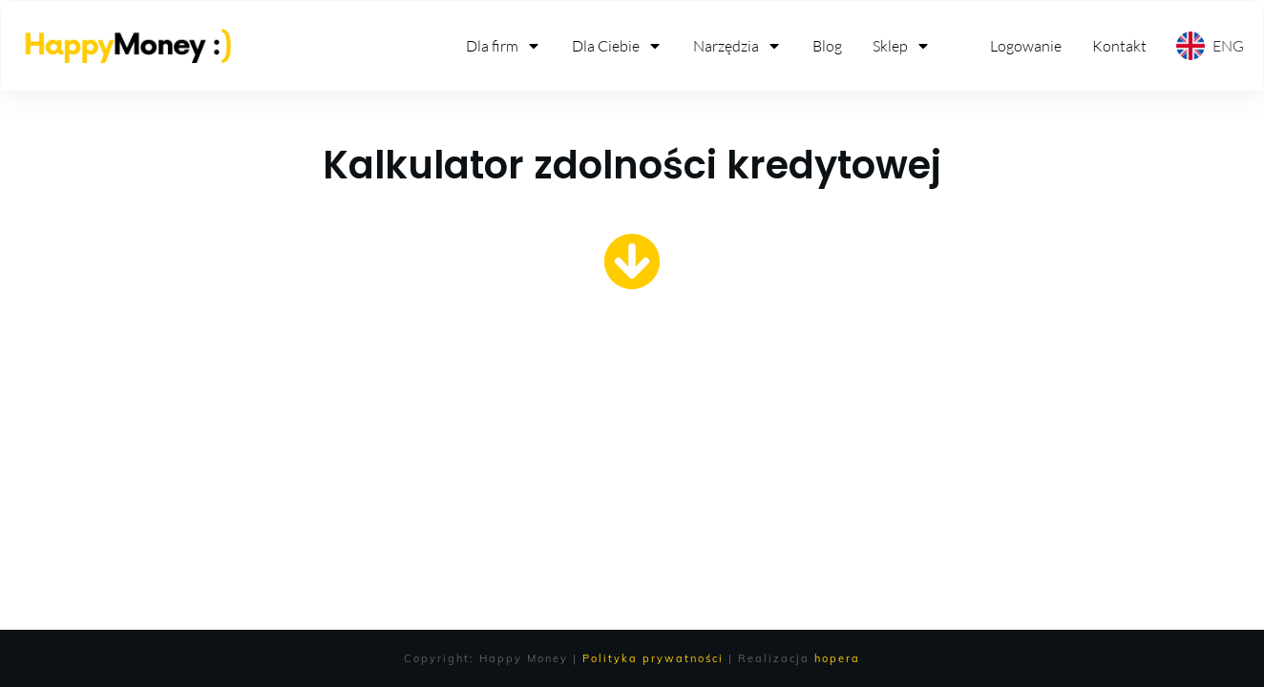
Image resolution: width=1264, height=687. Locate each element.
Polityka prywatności (653, 658)
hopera (837, 658)
